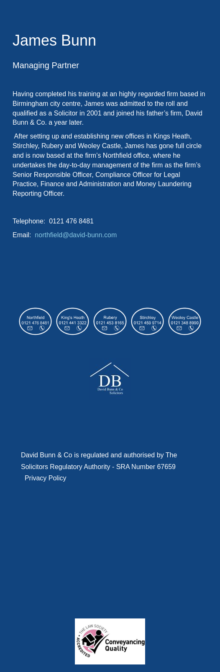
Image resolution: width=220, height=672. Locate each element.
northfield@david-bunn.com (76, 235)
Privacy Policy (46, 478)
